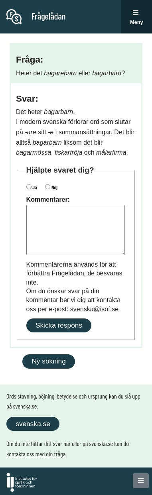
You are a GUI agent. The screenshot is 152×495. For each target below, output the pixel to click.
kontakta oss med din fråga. (36, 454)
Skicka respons (59, 325)
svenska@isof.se (94, 309)
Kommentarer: (48, 199)
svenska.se (33, 424)
